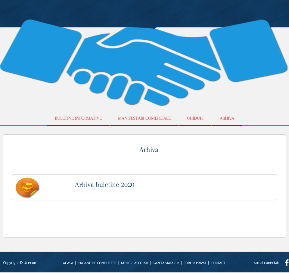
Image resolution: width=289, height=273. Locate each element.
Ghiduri (195, 118)
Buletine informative (78, 118)
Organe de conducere (97, 263)
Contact (218, 263)
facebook (286, 263)
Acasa (68, 263)
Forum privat (195, 263)
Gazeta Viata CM (166, 263)
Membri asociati (134, 263)
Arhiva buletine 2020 (104, 184)
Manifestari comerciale (144, 118)
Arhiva (227, 118)
